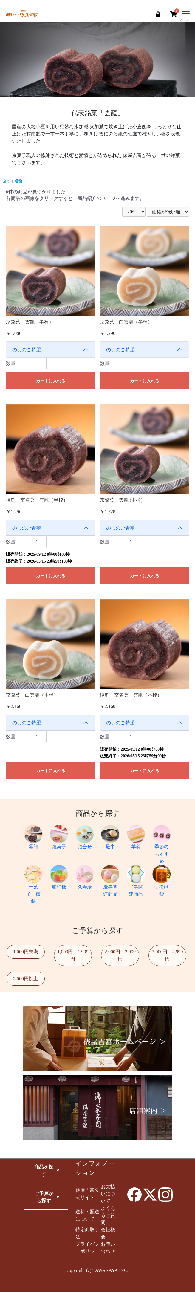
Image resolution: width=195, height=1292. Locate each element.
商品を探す (43, 1170)
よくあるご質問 (108, 1215)
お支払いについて (108, 1194)
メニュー (186, 17)
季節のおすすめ (161, 847)
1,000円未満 (25, 951)
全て (6, 181)
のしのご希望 (26, 349)
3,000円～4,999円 (167, 955)
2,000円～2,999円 (120, 955)
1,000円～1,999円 (72, 955)
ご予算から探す (43, 1197)
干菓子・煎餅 (33, 887)
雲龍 (18, 181)
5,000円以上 (25, 978)
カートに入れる (50, 381)
